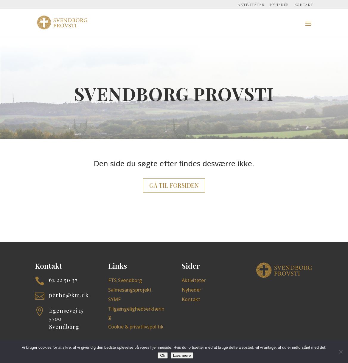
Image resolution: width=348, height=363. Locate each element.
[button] (308, 27)
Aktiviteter (251, 5)
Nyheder (279, 5)
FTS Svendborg (125, 280)
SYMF (114, 299)
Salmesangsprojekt (130, 290)
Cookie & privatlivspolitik (136, 326)
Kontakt (303, 5)
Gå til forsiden (174, 185)
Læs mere (182, 355)
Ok (162, 355)
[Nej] (341, 352)
